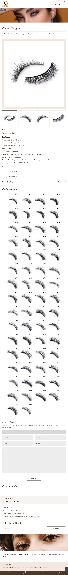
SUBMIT (34, 478)
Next (59, 182)
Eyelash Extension (9, 555)
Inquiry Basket (13, 171)
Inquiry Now (13, 176)
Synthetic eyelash (54, 34)
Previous (10, 182)
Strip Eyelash (23, 555)
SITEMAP (8, 565)
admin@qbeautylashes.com (16, 513)
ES (61, 1)
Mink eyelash (43, 34)
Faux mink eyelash (21, 34)
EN (64, 1)
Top (64, 558)
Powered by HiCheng (41, 567)
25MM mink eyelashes (8, 34)
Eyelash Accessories (38, 555)
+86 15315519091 (11, 510)
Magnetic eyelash (33, 34)
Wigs (4, 556)
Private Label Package (55, 555)
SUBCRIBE (56, 529)
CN (58, 1)
